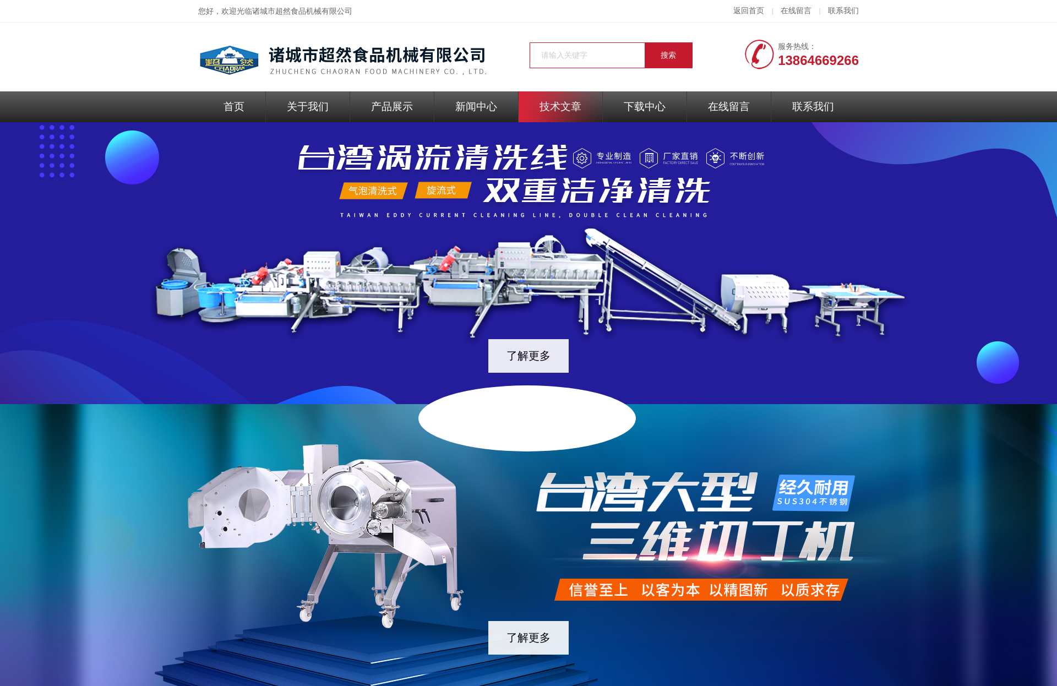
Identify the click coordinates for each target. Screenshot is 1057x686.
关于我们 (308, 106)
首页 (234, 106)
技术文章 (560, 106)
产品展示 (392, 106)
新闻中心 (476, 106)
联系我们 (843, 11)
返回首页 (748, 11)
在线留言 (796, 11)
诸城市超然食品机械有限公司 (302, 11)
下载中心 (645, 106)
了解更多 (528, 356)
